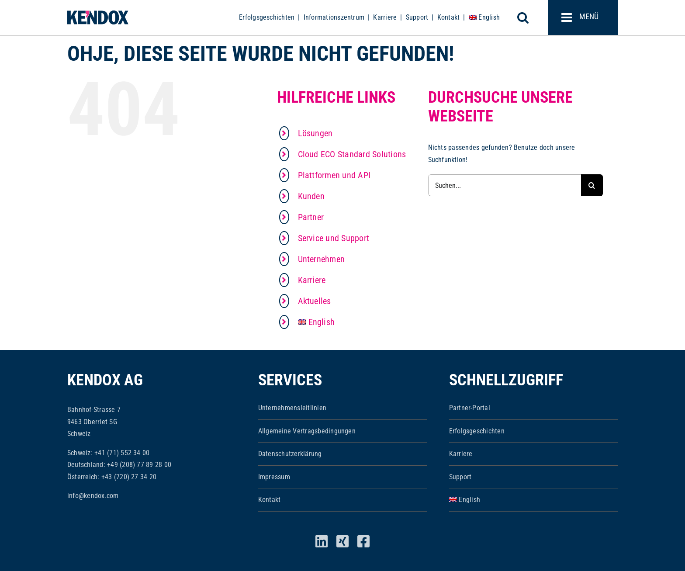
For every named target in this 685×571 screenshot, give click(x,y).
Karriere (385, 17)
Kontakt (448, 17)
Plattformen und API (334, 175)
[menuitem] (484, 17)
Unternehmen (321, 259)
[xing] (342, 541)
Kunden (311, 196)
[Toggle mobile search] (527, 17)
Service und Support (334, 238)
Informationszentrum (334, 17)
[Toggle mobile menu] (583, 17)
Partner (311, 217)
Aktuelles (314, 301)
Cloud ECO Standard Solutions (352, 154)
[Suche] (592, 185)
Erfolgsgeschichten (266, 17)
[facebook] (363, 541)
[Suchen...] (504, 185)
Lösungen (315, 133)
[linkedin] (321, 541)
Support (417, 17)
